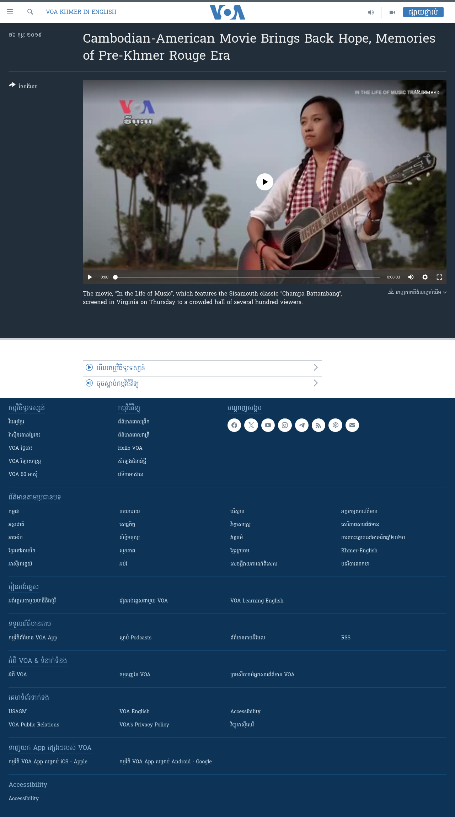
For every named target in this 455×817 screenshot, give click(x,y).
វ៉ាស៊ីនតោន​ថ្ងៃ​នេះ (25, 435)
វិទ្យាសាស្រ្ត (240, 525)
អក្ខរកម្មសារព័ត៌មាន (359, 511)
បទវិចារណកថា (355, 564)
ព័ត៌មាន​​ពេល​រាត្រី (134, 435)
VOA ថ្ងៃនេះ (20, 448)
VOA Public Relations (34, 725)
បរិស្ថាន (237, 511)
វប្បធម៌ (236, 538)
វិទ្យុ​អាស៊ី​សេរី (242, 725)
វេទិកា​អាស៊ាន (130, 474)
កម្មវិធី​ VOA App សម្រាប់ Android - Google (165, 762)
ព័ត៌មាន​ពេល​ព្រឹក (134, 422)
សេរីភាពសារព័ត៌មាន (360, 525)
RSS (345, 638)
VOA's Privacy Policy (144, 725)
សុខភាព (127, 551)
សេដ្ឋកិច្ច (127, 525)
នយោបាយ (129, 511)
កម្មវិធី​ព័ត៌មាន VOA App (33, 638)
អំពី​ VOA (18, 675)
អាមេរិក (16, 538)
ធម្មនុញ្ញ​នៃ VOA (135, 675)
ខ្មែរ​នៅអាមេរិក (22, 551)
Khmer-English (359, 551)
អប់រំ (123, 564)
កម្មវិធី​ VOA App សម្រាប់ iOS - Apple (48, 762)
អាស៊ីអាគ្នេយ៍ (20, 564)
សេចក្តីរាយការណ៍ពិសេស (254, 564)
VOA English (134, 712)
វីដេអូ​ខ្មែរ (16, 422)
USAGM (18, 712)
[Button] (23, 87)
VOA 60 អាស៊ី (23, 474)
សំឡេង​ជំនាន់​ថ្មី (132, 461)
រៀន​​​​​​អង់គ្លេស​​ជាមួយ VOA (143, 601)
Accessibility (245, 712)
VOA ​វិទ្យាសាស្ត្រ (25, 461)
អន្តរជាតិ (16, 525)
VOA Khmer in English (81, 12)
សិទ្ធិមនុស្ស (129, 538)
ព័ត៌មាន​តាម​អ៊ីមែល (247, 638)
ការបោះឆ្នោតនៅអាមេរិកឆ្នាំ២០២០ (373, 538)
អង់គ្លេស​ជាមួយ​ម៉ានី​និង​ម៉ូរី (32, 601)
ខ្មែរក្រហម (239, 551)
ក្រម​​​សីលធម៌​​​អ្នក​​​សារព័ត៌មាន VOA (262, 675)
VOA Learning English (257, 601)
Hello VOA (130, 448)
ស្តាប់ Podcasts (135, 638)
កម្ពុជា (14, 511)
